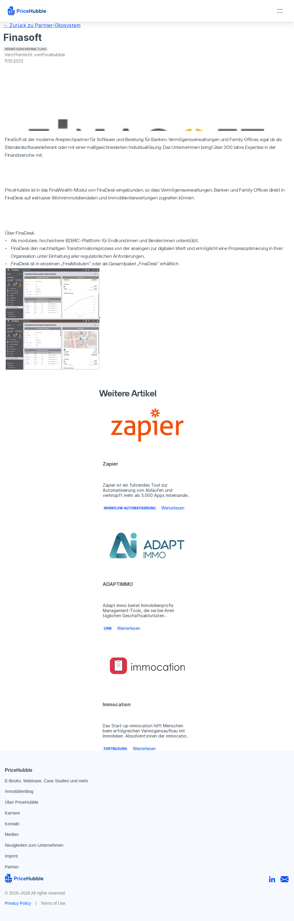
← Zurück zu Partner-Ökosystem (41, 25)
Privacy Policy (18, 903)
